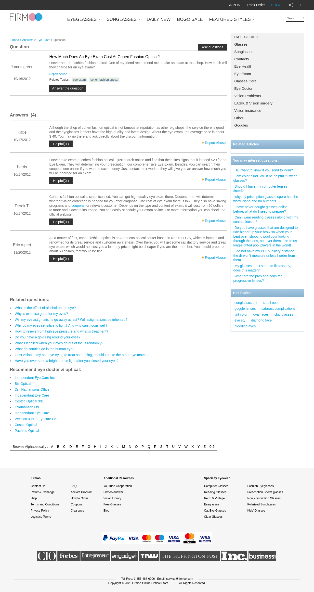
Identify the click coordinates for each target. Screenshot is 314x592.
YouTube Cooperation (118, 486)
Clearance (77, 510)
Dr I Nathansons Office (32, 389)
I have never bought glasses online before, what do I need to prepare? (260, 209)
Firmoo (14, 40)
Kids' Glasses (256, 510)
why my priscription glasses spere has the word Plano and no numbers (265, 199)
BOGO (276, 5)
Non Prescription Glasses (263, 498)
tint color (241, 314)
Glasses (241, 44)
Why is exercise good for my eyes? (41, 314)
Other (239, 118)
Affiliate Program (81, 492)
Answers (27, 40)
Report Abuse (58, 74)
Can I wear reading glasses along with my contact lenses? (265, 219)
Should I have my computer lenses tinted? (260, 188)
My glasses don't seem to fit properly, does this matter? (262, 268)
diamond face (261, 320)
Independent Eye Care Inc (35, 378)
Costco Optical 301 (29, 401)
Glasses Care (245, 81)
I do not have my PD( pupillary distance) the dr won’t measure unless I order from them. (264, 255)
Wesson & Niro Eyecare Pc (35, 419)
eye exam (79, 79)
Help (34, 498)
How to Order (79, 498)
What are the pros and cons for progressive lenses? (257, 278)
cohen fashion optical (104, 79)
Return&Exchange (42, 492)
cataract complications (279, 308)
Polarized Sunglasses (261, 504)
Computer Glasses (216, 486)
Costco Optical (26, 425)
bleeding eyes (245, 326)
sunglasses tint (246, 303)
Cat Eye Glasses (215, 510)
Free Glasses (112, 504)
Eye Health (243, 66)
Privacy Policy (40, 510)
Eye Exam (242, 74)
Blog (106, 510)
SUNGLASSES (123, 19)
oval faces (261, 314)
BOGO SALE (190, 19)
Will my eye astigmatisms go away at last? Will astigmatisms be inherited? (71, 320)
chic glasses (284, 314)
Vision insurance (247, 110)
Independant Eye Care (32, 395)
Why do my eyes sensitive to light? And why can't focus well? (61, 325)
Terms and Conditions (45, 504)
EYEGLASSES (83, 19)
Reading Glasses (215, 492)
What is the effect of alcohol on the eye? (45, 308)
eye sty (240, 320)
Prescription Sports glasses (265, 492)
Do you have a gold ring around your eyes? (47, 337)
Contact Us (38, 486)
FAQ (74, 486)
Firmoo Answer (113, 492)
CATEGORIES (246, 37)
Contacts (241, 59)
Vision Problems (247, 96)
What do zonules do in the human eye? (44, 349)
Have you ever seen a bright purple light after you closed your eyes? (66, 361)
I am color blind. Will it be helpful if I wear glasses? (265, 178)
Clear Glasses (213, 516)
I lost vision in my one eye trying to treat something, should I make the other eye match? (81, 355)
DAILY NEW (158, 19)
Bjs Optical (23, 384)
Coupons (76, 504)
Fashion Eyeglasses (260, 486)
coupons (77, 205)
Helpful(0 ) (61, 144)
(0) (290, 5)
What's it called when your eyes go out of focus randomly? (59, 343)
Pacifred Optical (27, 431)
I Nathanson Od (27, 407)
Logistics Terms (41, 516)
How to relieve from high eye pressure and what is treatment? (61, 331)
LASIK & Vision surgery (253, 103)
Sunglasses (243, 52)
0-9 (211, 447)
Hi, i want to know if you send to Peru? (264, 170)
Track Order (256, 5)
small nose (271, 303)
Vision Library (112, 498)
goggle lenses (245, 308)
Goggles (241, 125)
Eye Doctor (243, 88)
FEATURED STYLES (232, 19)
